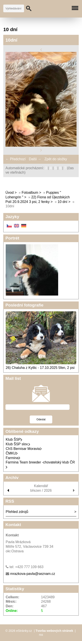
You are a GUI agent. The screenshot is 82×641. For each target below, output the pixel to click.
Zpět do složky (55, 159)
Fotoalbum (30, 192)
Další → (35, 159)
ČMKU (12, 453)
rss (41, 634)
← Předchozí (15, 159)
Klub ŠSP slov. (18, 444)
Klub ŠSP (14, 439)
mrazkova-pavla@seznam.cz (32, 574)
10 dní (63, 202)
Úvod (9, 192)
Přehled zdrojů (17, 512)
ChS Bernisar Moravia (24, 449)
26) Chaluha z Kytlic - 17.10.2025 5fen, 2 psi (40, 368)
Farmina (13, 458)
